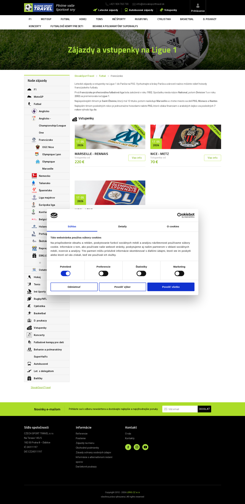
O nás (128, 433)
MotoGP (46, 19)
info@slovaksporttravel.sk (150, 4)
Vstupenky (170, 10)
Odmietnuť (74, 286)
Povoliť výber (122, 286)
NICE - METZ (159, 153)
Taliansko (41, 183)
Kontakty (130, 438)
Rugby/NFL (141, 19)
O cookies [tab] (173, 226)
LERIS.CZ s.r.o (133, 492)
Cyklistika (164, 19)
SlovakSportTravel (84, 76)
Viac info (137, 157)
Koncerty (35, 26)
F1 (30, 19)
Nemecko (41, 175)
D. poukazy (209, 19)
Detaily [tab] (122, 226)
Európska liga (43, 204)
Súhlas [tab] (72, 226)
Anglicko (40, 111)
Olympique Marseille (45, 164)
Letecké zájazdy (108, 10)
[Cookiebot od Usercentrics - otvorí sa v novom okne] (179, 215)
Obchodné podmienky (87, 447)
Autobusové (37, 363)
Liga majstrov (43, 197)
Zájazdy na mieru (85, 443)
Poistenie (81, 438)
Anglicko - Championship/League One (49, 124)
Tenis (99, 19)
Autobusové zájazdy (141, 10)
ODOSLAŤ (204, 409)
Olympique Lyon (48, 154)
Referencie (82, 433)
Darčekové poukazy (86, 466)
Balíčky (34, 378)
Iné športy (118, 19)
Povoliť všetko (171, 286)
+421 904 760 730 (118, 4)
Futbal (65, 19)
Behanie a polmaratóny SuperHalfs (115, 26)
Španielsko (42, 190)
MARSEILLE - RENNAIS (91, 153)
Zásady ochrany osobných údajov (93, 452)
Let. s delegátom (40, 371)
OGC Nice (44, 147)
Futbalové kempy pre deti (67, 26)
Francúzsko (42, 139)
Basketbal (187, 19)
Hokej (82, 19)
